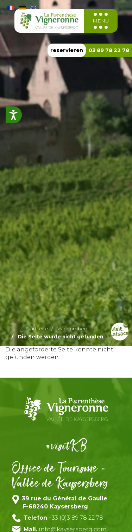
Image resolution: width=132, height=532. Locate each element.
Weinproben (72, 328)
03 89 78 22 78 (109, 50)
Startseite (36, 328)
